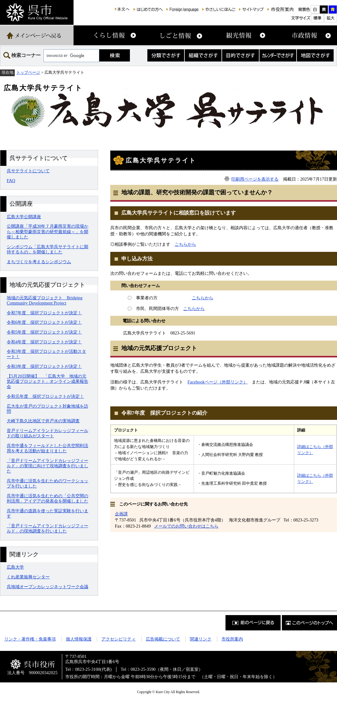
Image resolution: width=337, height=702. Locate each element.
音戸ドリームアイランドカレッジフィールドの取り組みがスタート (47, 433)
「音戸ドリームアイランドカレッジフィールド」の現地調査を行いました (47, 528)
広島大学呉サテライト (43, 88)
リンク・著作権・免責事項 (30, 639)
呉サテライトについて (28, 170)
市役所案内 (232, 639)
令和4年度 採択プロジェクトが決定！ (44, 341)
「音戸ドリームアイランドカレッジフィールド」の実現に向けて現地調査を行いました (47, 466)
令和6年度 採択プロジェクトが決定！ (44, 322)
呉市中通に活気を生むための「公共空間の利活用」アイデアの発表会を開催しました (47, 498)
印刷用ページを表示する (254, 179)
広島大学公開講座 (24, 216)
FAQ (11, 180)
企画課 (121, 513)
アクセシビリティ (118, 639)
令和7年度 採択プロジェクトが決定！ (44, 312)
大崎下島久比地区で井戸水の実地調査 (43, 420)
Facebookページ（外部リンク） (217, 381)
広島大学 (15, 567)
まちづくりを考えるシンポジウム (39, 261)
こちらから (185, 244)
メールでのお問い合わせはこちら (186, 526)
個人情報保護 (79, 639)
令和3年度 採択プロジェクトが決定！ (44, 366)
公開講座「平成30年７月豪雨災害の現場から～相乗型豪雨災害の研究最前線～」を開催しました (47, 231)
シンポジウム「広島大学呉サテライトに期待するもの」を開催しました (47, 249)
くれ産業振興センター (28, 576)
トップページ (28, 72)
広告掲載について (163, 639)
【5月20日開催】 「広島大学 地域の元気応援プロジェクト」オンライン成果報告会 (47, 381)
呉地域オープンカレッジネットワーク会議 (47, 586)
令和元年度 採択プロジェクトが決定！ (45, 396)
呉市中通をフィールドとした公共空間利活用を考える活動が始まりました (47, 448)
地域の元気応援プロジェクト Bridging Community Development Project (44, 300)
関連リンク (200, 639)
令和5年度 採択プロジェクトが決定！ (44, 332)
